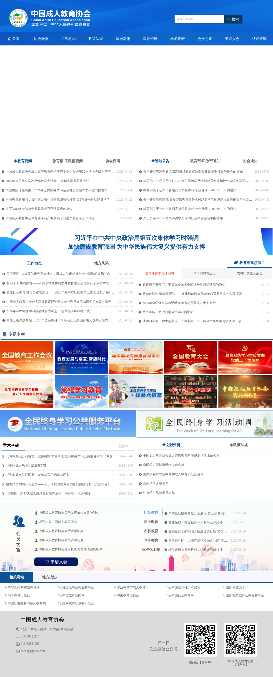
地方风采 (101, 263)
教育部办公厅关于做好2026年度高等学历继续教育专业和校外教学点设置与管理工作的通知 (198, 181)
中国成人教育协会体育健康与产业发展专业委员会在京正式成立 (50, 218)
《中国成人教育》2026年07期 (26, 465)
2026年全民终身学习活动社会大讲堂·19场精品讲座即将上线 (47, 181)
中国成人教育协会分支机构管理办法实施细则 (71, 549)
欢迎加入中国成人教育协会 (58, 522)
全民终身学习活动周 (159, 273)
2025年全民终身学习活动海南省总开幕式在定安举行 (179, 303)
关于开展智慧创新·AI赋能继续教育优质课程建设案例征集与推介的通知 (193, 171)
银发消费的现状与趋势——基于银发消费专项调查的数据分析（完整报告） (58, 484)
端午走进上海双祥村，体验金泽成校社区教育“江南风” (198, 549)
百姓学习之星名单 (155, 483)
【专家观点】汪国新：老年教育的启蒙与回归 (38, 475)
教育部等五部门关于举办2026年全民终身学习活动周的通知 (184, 284)
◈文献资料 (171, 445)
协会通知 (250, 161)
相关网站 (16, 577)
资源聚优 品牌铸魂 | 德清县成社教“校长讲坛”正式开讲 (198, 531)
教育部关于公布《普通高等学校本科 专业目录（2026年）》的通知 (189, 190)
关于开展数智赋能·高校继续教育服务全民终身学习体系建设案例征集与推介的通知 (198, 199)
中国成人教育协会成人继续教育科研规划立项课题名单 (181, 455)
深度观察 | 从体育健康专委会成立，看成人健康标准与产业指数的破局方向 (58, 274)
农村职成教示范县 (249, 273)
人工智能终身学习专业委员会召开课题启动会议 (39, 209)
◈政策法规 (239, 445)
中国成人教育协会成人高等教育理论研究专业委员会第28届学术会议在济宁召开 (60, 171)
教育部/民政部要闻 (68, 161)
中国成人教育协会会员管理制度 (61, 540)
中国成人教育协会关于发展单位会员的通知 (69, 513)
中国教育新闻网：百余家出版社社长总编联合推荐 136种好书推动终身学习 (58, 199)
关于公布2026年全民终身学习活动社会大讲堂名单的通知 (183, 218)
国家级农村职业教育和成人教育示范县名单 (173, 474)
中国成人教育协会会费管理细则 (61, 531)
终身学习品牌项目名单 (159, 493)
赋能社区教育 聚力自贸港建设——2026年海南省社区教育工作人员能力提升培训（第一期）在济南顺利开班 (61, 292)
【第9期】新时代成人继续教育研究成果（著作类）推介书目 (48, 493)
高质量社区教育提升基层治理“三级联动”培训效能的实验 (198, 513)
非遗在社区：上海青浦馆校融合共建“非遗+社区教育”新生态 (198, 540)
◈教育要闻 (23, 161)
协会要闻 (112, 161)
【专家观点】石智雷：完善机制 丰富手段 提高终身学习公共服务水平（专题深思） (61, 456)
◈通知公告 (160, 161)
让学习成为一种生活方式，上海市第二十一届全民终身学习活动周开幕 (192, 321)
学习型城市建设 (204, 273)
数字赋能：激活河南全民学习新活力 (168, 312)
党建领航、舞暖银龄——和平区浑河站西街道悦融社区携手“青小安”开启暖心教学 (198, 522)
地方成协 (49, 577)
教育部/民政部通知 (205, 161)
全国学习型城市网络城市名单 (163, 465)
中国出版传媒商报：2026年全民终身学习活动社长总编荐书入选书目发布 (57, 190)
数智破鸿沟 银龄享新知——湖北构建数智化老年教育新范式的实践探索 (192, 294)
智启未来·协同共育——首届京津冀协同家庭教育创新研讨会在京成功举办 (57, 283)
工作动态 (34, 263)
